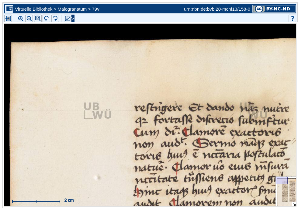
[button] (38, 18)
